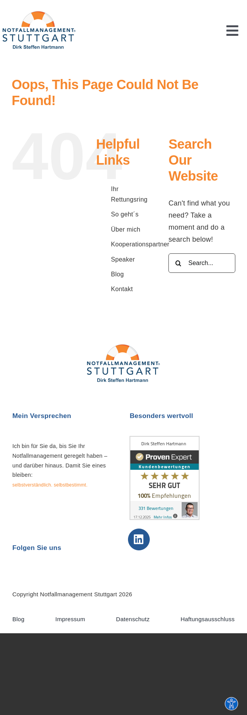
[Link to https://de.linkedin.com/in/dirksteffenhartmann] (139, 539)
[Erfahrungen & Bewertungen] (165, 439)
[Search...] (201, 263)
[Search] (178, 263)
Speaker (123, 259)
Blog (117, 274)
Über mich (125, 229)
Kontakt (122, 289)
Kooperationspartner (140, 244)
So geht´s (124, 214)
